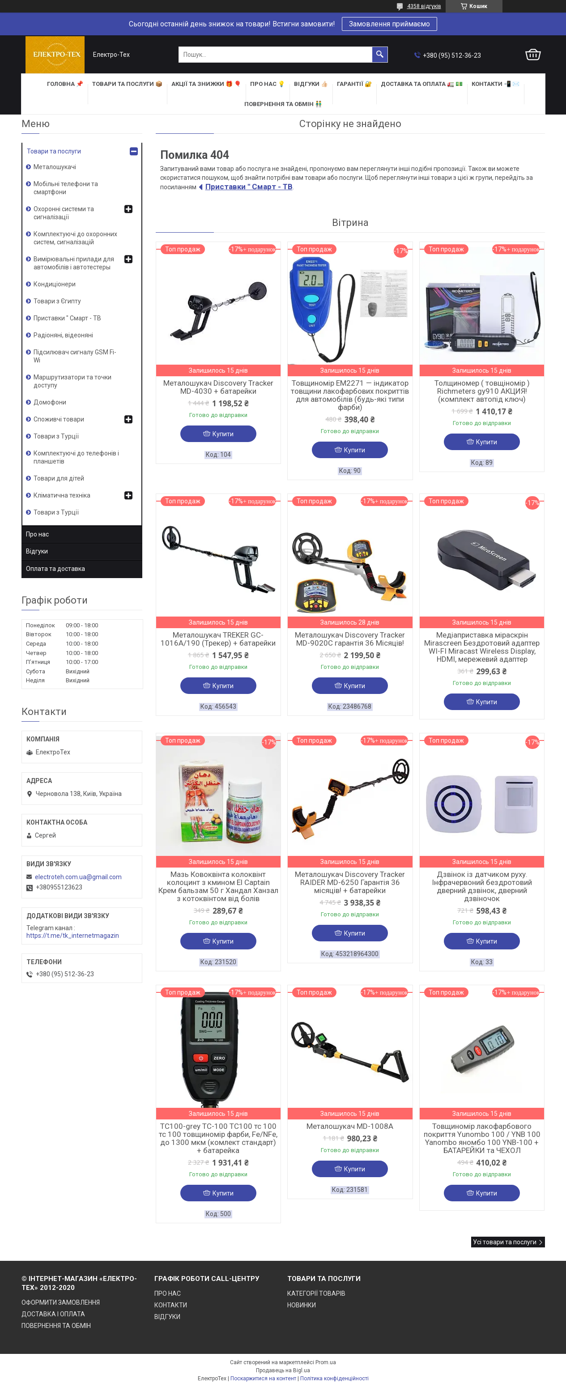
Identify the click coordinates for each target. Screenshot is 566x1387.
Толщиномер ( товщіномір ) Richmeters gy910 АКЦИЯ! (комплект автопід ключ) (482, 391)
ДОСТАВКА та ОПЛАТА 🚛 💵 (422, 84)
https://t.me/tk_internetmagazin (72, 935)
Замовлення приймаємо (389, 24)
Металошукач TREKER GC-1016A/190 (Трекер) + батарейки (218, 639)
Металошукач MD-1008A (349, 1126)
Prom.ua (325, 1362)
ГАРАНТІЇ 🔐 (354, 84)
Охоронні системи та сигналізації (64, 213)
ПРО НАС (167, 1293)
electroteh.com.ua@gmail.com (78, 877)
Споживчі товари (59, 419)
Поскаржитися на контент (263, 1378)
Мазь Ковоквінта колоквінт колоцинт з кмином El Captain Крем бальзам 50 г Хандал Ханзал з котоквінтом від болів (218, 886)
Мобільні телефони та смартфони (66, 188)
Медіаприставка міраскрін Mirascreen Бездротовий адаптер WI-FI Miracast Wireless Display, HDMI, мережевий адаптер (482, 647)
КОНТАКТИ (170, 1305)
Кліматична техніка (62, 495)
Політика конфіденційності (334, 1378)
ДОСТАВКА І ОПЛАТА (53, 1314)
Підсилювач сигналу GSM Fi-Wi (75, 356)
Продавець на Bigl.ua (283, 1370)
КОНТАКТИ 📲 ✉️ (495, 84)
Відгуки (37, 551)
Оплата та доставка (55, 568)
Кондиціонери (55, 284)
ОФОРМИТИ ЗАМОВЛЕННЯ (60, 1302)
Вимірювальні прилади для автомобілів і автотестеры (74, 263)
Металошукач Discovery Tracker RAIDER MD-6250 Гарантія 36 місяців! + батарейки (350, 882)
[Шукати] (379, 54)
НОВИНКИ (301, 1305)
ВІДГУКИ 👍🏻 (311, 84)
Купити (223, 434)
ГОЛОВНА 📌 (65, 84)
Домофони (50, 402)
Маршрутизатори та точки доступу (72, 381)
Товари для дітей (59, 478)
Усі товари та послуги (504, 1242)
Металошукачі (55, 166)
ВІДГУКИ (167, 1316)
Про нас (37, 534)
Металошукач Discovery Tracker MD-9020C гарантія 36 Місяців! (350, 639)
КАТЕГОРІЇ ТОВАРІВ (316, 1293)
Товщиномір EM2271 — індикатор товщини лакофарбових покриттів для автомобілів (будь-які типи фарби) (350, 395)
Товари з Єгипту (57, 301)
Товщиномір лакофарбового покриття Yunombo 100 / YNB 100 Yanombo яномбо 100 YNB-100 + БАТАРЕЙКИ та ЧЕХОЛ (482, 1138)
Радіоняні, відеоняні (63, 335)
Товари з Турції (56, 436)
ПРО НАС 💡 (267, 84)
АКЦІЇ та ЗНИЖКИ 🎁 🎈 (206, 84)
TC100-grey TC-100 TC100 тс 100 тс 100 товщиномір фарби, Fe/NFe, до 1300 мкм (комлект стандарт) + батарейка (218, 1138)
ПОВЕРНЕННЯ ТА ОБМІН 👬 (283, 104)
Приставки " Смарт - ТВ (249, 186)
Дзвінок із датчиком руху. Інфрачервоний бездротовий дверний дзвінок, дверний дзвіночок (482, 886)
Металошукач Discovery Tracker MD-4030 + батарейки (218, 387)
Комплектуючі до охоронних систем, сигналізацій (75, 238)
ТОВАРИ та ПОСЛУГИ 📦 (127, 84)
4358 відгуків (424, 6)
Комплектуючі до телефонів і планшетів (76, 457)
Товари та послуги (54, 151)
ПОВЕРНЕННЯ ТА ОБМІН (56, 1325)
